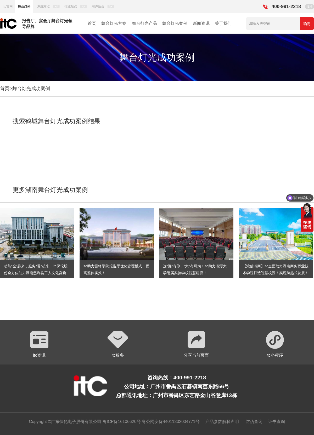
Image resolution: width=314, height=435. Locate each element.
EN (309, 6)
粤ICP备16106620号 (121, 421)
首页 (92, 23)
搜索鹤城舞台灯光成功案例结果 (56, 121)
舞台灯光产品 (144, 23)
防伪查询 (254, 421)
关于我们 (223, 23)
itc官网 (8, 6)
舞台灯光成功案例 (31, 88)
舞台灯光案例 (174, 23)
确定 (307, 24)
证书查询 (276, 421)
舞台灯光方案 (113, 23)
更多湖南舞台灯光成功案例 (50, 189)
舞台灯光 (24, 6)
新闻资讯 (201, 23)
